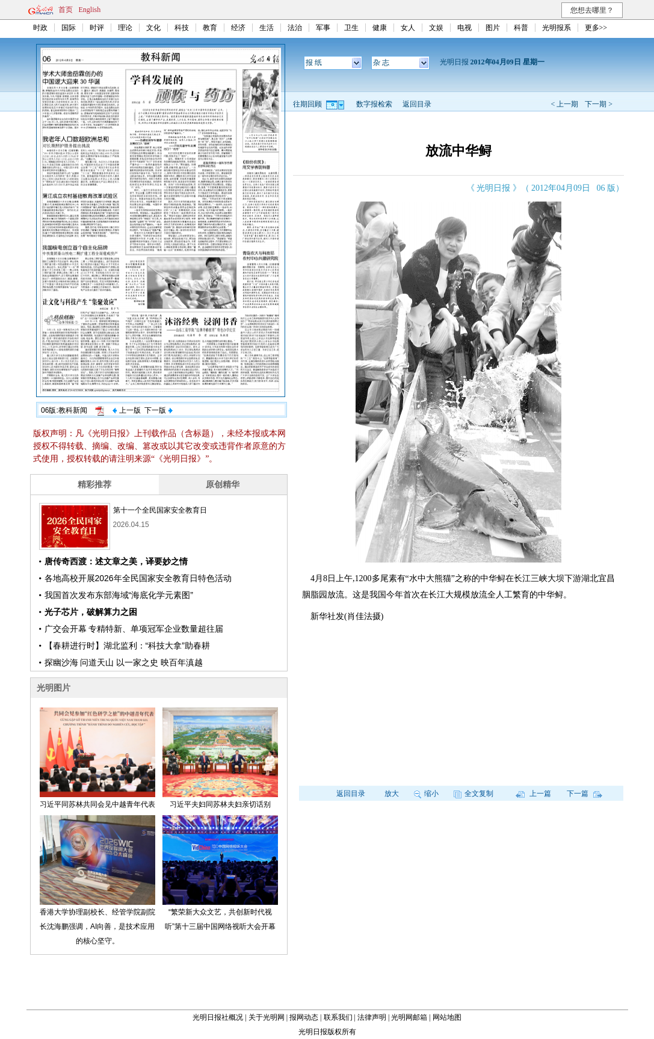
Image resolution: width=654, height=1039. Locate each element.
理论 (125, 27)
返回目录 (417, 104)
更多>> (596, 27)
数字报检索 (374, 104)
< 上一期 (564, 104)
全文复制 (473, 793)
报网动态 (303, 1017)
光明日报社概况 (218, 1017)
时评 (97, 27)
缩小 (426, 793)
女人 (408, 27)
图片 (493, 27)
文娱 (436, 27)
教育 (210, 27)
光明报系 (556, 27)
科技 (181, 27)
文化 (153, 27)
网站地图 (447, 1017)
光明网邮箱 (409, 1017)
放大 (391, 793)
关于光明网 (266, 1017)
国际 (68, 27)
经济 (238, 27)
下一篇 (584, 793)
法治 (295, 27)
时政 (40, 27)
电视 (464, 27)
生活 (266, 27)
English (90, 9)
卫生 (351, 27)
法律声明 (371, 1017)
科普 (521, 27)
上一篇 (533, 793)
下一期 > (598, 104)
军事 (323, 27)
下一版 (158, 410)
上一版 (126, 410)
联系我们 (338, 1017)
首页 (65, 9)
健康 (379, 27)
